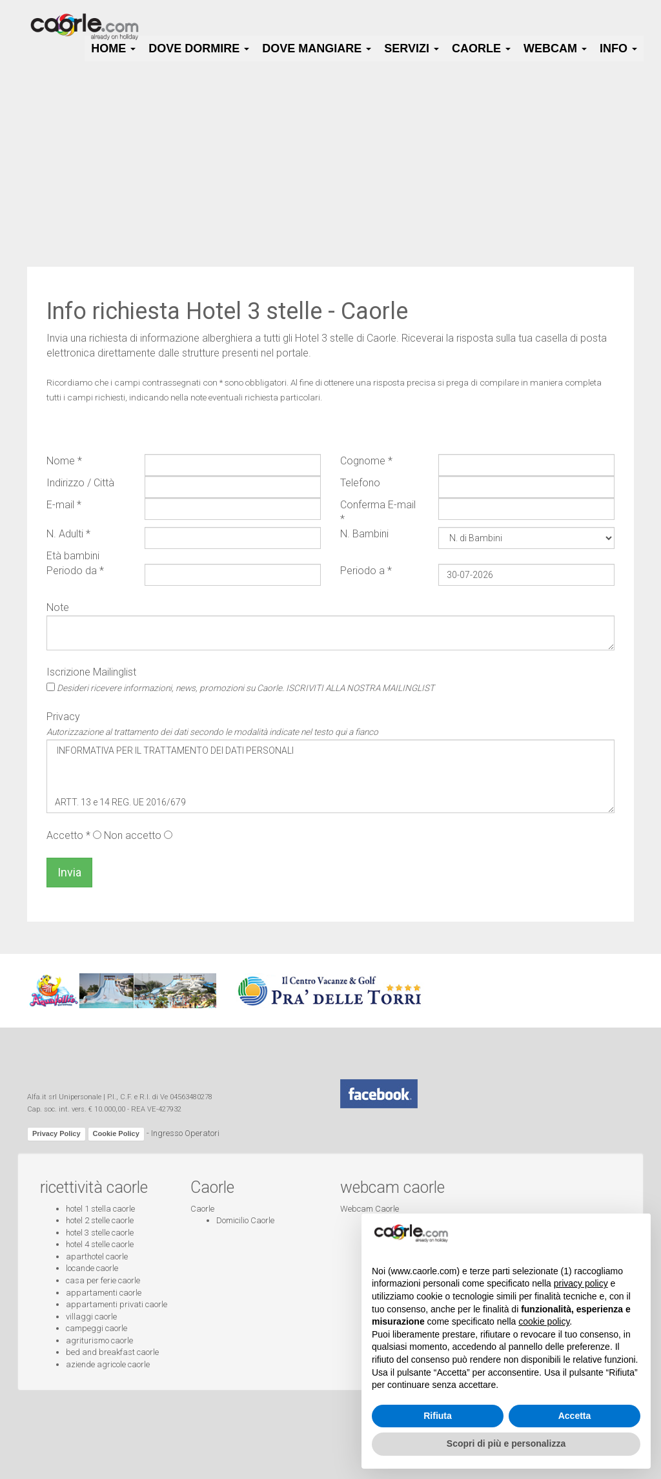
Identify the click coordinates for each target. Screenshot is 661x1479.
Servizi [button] (411, 48)
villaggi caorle (91, 1316)
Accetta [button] (574, 1416)
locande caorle (92, 1268)
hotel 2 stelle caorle (100, 1220)
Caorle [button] (481, 48)
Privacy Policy (56, 1133)
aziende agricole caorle (108, 1364)
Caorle (202, 1209)
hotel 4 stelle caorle (100, 1244)
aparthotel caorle (97, 1256)
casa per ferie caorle (103, 1280)
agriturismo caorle (99, 1340)
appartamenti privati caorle (116, 1304)
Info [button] (618, 48)
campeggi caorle (96, 1328)
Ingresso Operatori (185, 1133)
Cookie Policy (116, 1133)
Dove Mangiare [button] (316, 48)
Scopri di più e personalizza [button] (506, 1443)
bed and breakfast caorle (112, 1352)
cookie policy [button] (543, 1321)
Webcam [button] (555, 48)
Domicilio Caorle (245, 1220)
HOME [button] (113, 48)
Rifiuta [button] (437, 1416)
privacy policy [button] (581, 1283)
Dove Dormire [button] (198, 48)
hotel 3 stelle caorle (100, 1232)
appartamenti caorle (103, 1293)
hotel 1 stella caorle (100, 1209)
